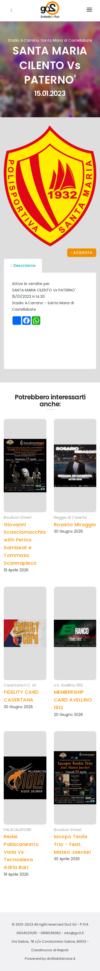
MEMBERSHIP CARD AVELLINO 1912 (73, 700)
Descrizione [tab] (22, 265)
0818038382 (51, 932)
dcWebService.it (61, 958)
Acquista (81, 252)
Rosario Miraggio (75, 524)
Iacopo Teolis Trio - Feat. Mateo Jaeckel (72, 844)
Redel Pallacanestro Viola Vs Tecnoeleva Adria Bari (21, 852)
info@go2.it (74, 932)
